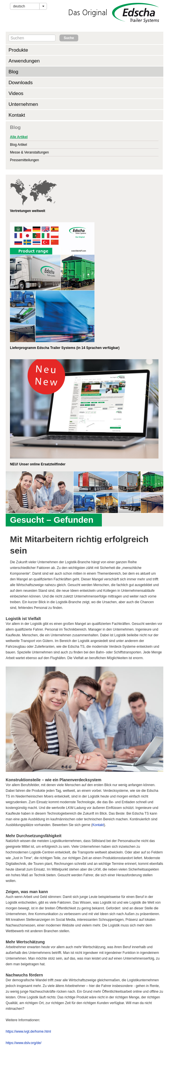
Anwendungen (24, 61)
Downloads (21, 82)
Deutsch (19, 6)
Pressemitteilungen (24, 160)
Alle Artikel (19, 137)
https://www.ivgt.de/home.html (28, 1031)
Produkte (18, 50)
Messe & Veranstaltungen (29, 152)
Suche (69, 38)
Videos (16, 93)
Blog (13, 71)
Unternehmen (23, 104)
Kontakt (17, 115)
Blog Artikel (18, 145)
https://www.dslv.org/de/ (24, 1043)
